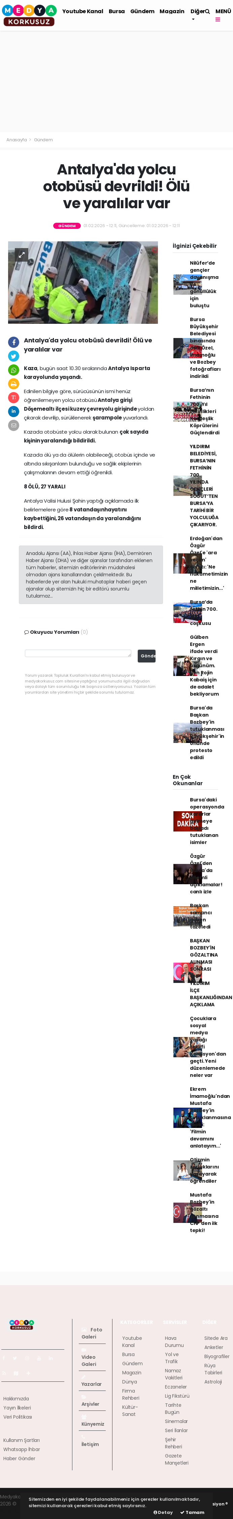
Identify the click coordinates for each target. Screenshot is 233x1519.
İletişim (90, 1440)
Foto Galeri (91, 1333)
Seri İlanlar (176, 1430)
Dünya (129, 1381)
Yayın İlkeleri (17, 1407)
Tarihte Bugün (173, 1409)
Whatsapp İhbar (21, 1449)
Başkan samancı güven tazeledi (201, 916)
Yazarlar (91, 1381)
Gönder (148, 656)
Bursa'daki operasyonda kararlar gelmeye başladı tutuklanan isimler (207, 821)
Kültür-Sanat (130, 1411)
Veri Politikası (17, 1417)
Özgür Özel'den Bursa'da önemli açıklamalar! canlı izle (206, 874)
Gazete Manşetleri (177, 1459)
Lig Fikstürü (177, 1396)
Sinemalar (176, 1421)
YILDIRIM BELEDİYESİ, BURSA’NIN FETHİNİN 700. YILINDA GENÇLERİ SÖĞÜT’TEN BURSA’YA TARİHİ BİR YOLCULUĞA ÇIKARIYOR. (204, 485)
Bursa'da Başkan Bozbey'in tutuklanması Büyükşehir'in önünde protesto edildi (207, 732)
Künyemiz (92, 1421)
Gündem (142, 11)
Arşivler (90, 1401)
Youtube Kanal (82, 11)
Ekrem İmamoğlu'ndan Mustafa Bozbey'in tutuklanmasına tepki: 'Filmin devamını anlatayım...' (210, 1117)
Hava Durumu (174, 1342)
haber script (14, 1511)
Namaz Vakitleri (173, 1374)
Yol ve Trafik (172, 1358)
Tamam (192, 1512)
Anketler (213, 1347)
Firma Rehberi (130, 1394)
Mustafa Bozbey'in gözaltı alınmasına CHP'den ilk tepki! (204, 1212)
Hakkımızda (16, 1398)
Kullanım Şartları (21, 1440)
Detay (163, 1512)
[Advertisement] (116, 81)
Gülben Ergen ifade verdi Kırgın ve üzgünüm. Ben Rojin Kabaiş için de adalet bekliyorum (204, 665)
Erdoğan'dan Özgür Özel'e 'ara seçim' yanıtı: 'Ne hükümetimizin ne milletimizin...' (209, 563)
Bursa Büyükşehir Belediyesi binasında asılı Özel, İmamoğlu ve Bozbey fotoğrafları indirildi (205, 348)
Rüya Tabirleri (213, 1369)
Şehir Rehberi (173, 1443)
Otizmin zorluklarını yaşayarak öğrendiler (204, 1170)
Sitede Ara (216, 1338)
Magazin (172, 11)
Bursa (117, 11)
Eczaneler (176, 1386)
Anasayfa (17, 140)
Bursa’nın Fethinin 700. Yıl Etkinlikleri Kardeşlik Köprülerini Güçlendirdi (205, 411)
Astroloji (213, 1381)
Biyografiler (217, 1356)
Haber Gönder (19, 1458)
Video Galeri (88, 1358)
